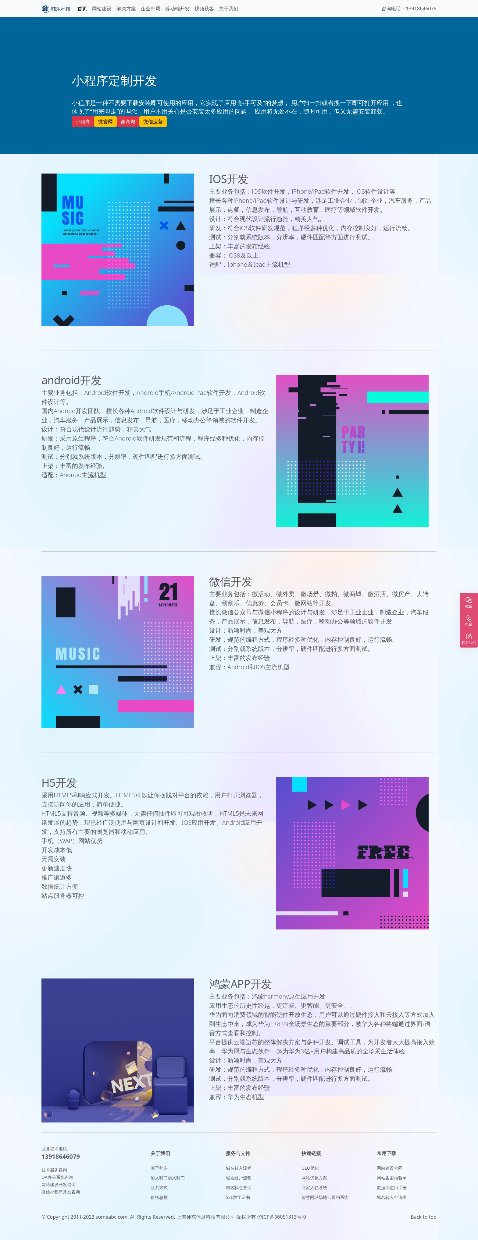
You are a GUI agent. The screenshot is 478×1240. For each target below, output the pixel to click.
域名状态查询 (238, 1187)
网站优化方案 (314, 1178)
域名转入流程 (238, 1168)
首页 (82, 8)
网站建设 (102, 8)
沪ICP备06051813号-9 (281, 1217)
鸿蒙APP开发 (240, 983)
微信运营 (153, 121)
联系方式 (159, 1187)
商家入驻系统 (314, 1187)
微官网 (105, 121)
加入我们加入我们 (168, 1178)
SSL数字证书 (238, 1197)
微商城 (128, 121)
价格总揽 (159, 1197)
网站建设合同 (389, 1168)
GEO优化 (310, 1168)
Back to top (424, 1217)
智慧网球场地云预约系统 (324, 1197)
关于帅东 (159, 1168)
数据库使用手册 (392, 1187)
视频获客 (204, 8)
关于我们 (228, 8)
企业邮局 (150, 8)
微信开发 (230, 581)
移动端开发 (177, 8)
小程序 (83, 121)
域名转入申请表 (392, 1197)
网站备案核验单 (392, 1178)
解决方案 (126, 8)
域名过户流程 (238, 1178)
